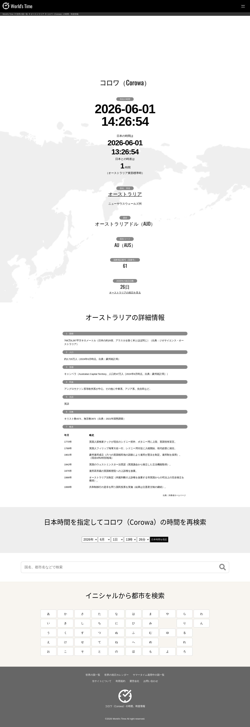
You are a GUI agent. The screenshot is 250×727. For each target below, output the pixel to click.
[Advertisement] (125, 42)
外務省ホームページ (177, 495)
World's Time (8, 14)
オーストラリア (37, 14)
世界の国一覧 (22, 14)
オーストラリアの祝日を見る (125, 292)
